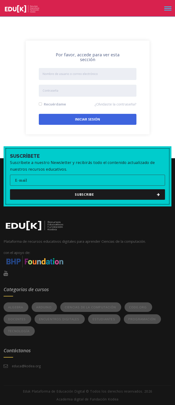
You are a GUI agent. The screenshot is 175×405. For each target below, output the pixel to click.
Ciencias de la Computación (90, 307)
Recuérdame (52, 104)
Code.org (138, 307)
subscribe (90, 194)
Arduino (43, 307)
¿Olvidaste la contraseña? (115, 104)
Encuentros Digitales (59, 319)
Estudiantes (104, 319)
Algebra (15, 307)
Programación (142, 319)
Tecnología (19, 331)
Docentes (17, 319)
